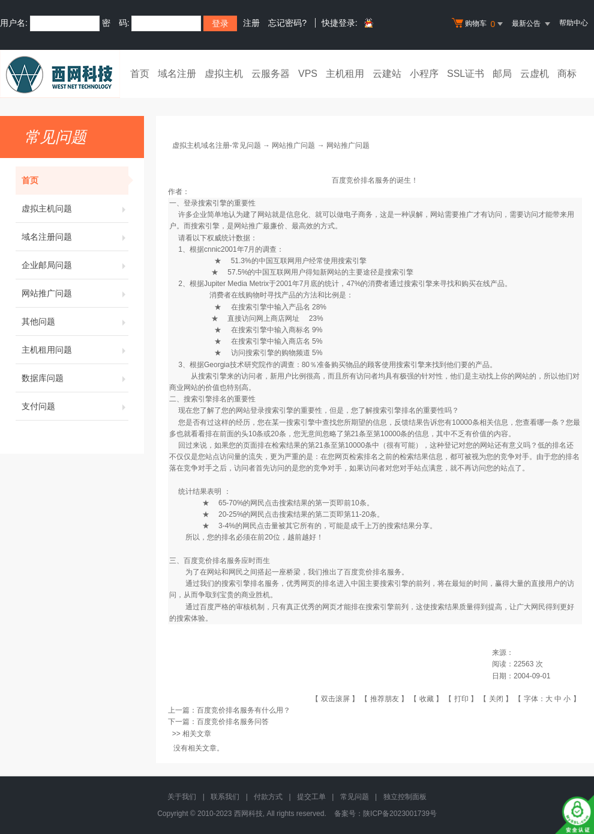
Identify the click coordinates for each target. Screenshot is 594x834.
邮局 (502, 73)
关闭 (496, 699)
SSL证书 (465, 73)
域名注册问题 (75, 237)
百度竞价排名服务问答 (233, 721)
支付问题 (75, 406)
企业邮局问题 (75, 265)
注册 (251, 23)
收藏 (426, 699)
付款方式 (268, 797)
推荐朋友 (384, 699)
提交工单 (311, 797)
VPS (307, 73)
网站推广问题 (75, 293)
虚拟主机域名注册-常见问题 (216, 145)
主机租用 (345, 73)
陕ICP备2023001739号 (400, 813)
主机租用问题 (75, 350)
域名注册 (177, 73)
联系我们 (225, 797)
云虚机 (534, 73)
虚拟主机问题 (75, 208)
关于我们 (181, 797)
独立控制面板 (405, 797)
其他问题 (75, 321)
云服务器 (270, 73)
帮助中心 (573, 23)
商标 (567, 73)
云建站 (387, 73)
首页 (139, 73)
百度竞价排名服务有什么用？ (243, 710)
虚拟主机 (224, 73)
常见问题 (354, 797)
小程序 (424, 73)
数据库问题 (75, 378)
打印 (461, 699)
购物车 (479, 24)
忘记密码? (287, 23)
